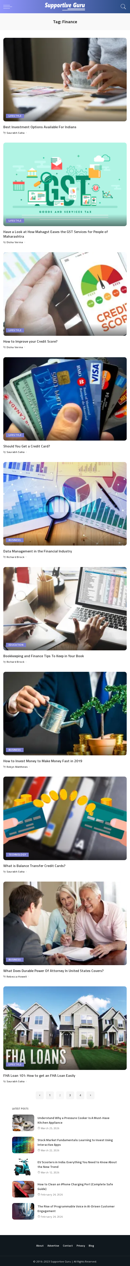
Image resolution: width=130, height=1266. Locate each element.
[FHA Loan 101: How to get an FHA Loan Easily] (65, 1027)
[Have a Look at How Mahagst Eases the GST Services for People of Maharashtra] (65, 184)
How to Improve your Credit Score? (30, 341)
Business (15, 539)
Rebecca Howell (17, 975)
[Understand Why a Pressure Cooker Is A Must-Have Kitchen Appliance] (23, 1122)
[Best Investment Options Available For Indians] (65, 79)
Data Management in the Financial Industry (37, 550)
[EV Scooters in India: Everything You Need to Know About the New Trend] (23, 1166)
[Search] (122, 6)
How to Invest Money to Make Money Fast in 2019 (42, 760)
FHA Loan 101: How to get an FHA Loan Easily (39, 1074)
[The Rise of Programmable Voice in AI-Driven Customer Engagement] (23, 1210)
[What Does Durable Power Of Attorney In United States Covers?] (65, 922)
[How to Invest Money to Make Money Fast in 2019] (65, 713)
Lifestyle (15, 116)
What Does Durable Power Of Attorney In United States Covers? (53, 969)
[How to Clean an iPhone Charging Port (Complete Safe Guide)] (23, 1188)
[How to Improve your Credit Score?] (65, 294)
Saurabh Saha (16, 132)
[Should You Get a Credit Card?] (65, 398)
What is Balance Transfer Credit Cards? (34, 865)
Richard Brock (15, 556)
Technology (17, 854)
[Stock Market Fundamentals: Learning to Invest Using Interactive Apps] (23, 1144)
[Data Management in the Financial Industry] (65, 503)
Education (16, 644)
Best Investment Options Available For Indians (39, 127)
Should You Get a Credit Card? (26, 446)
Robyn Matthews (17, 766)
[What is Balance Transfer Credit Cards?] (65, 817)
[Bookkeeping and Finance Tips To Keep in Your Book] (65, 608)
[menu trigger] (8, 6)
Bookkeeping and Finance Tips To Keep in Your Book (43, 655)
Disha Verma (15, 242)
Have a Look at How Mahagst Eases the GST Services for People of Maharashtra (55, 234)
